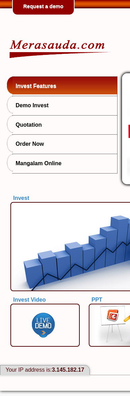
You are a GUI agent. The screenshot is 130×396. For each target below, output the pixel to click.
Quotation (27, 124)
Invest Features (34, 85)
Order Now (28, 143)
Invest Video (29, 300)
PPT (97, 300)
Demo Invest (30, 104)
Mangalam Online (36, 162)
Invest (21, 198)
